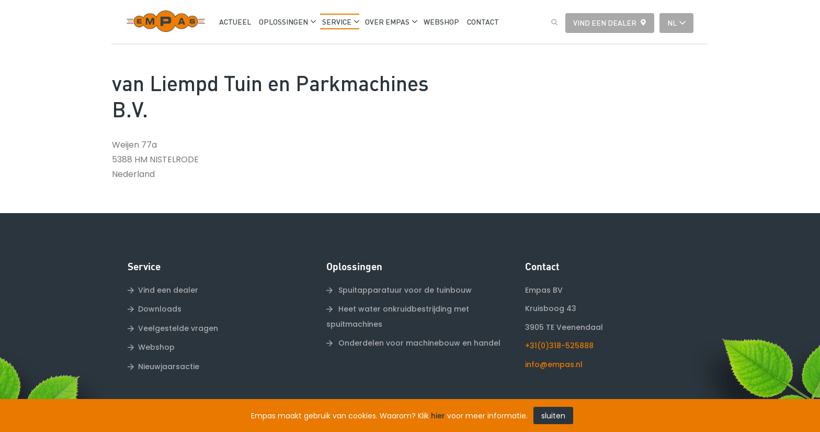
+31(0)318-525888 (559, 345)
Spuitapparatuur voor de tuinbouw (404, 290)
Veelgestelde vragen (178, 328)
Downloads (159, 309)
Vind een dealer (604, 22)
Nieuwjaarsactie (168, 366)
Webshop (156, 347)
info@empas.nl (554, 364)
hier (438, 416)
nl (672, 22)
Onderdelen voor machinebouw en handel (418, 343)
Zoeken (551, 22)
